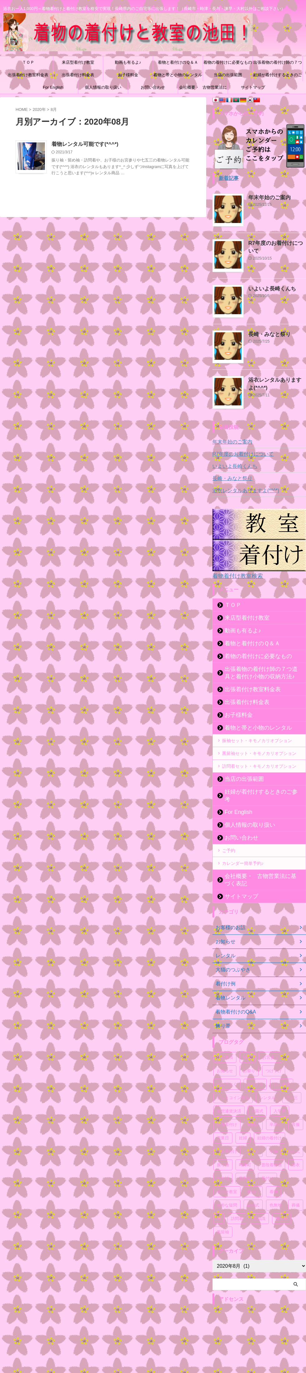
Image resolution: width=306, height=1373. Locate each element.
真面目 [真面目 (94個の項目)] (245, 1162)
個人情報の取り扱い (103, 87)
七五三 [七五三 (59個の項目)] (292, 1081)
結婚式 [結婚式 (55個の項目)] (253, 1189)
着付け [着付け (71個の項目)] (267, 1162)
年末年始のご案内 (265, 196)
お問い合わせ (153, 87)
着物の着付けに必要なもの (227, 62)
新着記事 (227, 178)
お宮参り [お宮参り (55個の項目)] (270, 1041)
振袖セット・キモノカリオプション (257, 739)
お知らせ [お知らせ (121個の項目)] (225, 1054)
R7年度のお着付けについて (275, 242)
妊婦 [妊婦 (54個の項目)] (243, 1121)
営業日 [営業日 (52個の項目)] (223, 1121)
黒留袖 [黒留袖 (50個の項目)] (223, 1215)
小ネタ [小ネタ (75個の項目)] (253, 1135)
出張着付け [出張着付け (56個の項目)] (227, 1108)
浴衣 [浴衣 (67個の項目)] (296, 1148)
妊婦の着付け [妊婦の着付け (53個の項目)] (269, 1121)
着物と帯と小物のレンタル (177, 74)
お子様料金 (128, 74)
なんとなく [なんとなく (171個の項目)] (227, 1068)
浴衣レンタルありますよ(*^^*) (241, 490)
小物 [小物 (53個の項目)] (274, 1135)
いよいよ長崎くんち (268, 287)
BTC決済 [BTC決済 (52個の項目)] (225, 1041)
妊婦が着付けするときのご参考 (277, 76)
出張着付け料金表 (78, 74)
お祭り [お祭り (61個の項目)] (249, 1054)
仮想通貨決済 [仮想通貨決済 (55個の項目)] (229, 1095)
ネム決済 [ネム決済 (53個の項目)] (282, 1068)
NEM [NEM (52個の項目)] (247, 1041)
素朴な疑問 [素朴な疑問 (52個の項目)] (227, 1189)
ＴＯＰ (28, 62)
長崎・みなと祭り (265, 333)
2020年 (39, 109)
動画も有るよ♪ (128, 62)
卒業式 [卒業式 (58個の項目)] (276, 1108)
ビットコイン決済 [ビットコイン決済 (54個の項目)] (233, 1081)
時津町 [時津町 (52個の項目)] (245, 1148)
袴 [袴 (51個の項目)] (219, 1202)
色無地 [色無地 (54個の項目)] (276, 1189)
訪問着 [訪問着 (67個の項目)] (237, 1202)
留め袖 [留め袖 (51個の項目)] (223, 1162)
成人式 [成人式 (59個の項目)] (294, 1135)
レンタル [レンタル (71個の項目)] (267, 1081)
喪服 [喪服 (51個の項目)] (296, 1108)
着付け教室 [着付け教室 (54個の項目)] (227, 1175)
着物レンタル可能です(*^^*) (82, 144)
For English (53, 87)
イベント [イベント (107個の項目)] (255, 1068)
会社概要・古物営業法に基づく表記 (203, 89)
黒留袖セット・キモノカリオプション (259, 752)
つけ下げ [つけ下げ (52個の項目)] (273, 1054)
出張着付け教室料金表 (28, 74)
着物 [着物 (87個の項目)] (274, 1175)
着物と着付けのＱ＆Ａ (178, 62)
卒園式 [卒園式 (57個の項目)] (253, 1108)
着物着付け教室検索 (233, 575)
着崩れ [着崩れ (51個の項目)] (253, 1175)
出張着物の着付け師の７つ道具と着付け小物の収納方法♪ (277, 64)
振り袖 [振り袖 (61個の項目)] (223, 1148)
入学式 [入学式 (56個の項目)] (280, 1095)
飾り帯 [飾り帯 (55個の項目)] (281, 1202)
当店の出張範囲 (228, 74)
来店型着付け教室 (78, 62)
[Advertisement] (259, 1331)
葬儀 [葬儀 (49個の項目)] (296, 1189)
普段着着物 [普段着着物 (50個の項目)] (271, 1148)
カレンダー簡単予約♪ (243, 854)
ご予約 (228, 841)
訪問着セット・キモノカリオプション (259, 764)
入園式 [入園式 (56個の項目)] (257, 1095)
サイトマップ (253, 87)
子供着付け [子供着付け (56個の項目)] (227, 1135)
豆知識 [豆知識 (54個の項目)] (259, 1202)
